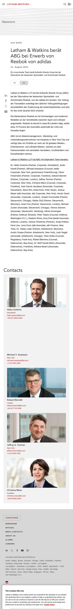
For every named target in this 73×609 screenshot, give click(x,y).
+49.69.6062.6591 (14, 498)
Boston (20, 561)
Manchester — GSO (56, 566)
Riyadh (46, 569)
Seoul (19, 572)
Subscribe (12, 518)
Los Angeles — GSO (33, 566)
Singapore (37, 572)
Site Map (9, 590)
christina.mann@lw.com (16, 496)
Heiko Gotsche (14, 309)
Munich (13, 569)
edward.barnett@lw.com (16, 406)
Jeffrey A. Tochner (16, 445)
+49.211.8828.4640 (14, 318)
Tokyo (52, 572)
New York (10, 358)
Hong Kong (18, 563)
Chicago (35, 561)
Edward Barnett (14, 399)
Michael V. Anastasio (17, 354)
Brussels (27, 561)
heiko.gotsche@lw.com (16, 315)
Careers (10, 544)
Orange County (31, 569)
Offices (10, 528)
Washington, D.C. (15, 575)
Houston (26, 563)
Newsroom (11, 524)
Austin (8, 561)
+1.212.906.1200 (13, 453)
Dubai (41, 561)
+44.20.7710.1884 (14, 408)
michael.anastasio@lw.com (17, 360)
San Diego (54, 569)
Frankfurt (10, 493)
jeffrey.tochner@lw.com (16, 451)
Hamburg (9, 563)
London (10, 403)
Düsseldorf (11, 313)
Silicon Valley (28, 572)
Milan (7, 569)
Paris (40, 569)
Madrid (45, 566)
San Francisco (11, 572)
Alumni (9, 540)
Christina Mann (14, 490)
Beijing (14, 561)
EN (16, 83)
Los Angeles (42, 563)
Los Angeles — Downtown (15, 566)
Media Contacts (14, 532)
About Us (11, 536)
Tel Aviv (45, 572)
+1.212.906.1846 (13, 363)
